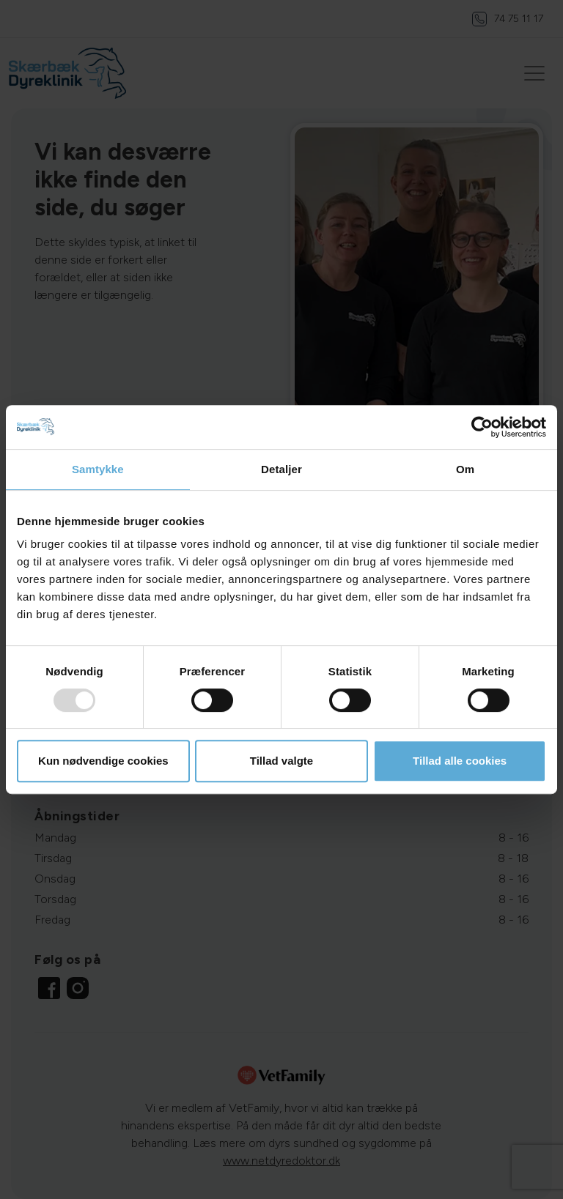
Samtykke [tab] (98, 469)
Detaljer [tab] (281, 469)
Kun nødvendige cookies (103, 760)
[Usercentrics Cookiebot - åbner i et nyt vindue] (482, 427)
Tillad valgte (281, 760)
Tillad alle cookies (460, 760)
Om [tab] (465, 469)
